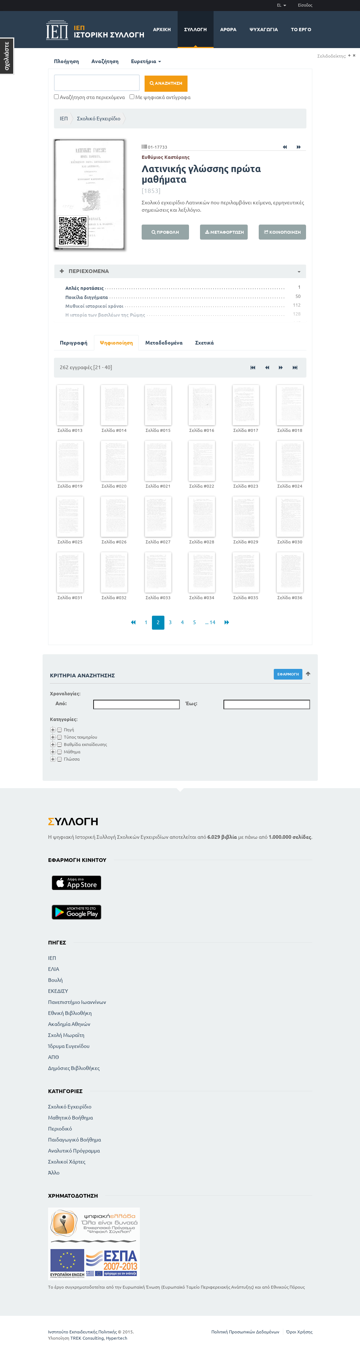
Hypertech (116, 1338)
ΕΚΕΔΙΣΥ (58, 991)
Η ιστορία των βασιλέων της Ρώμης (105, 314)
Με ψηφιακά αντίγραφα (160, 97)
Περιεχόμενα (88, 271)
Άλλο (53, 1173)
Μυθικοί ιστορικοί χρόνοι (94, 306)
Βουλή (55, 980)
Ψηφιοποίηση (116, 343)
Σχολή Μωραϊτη (66, 1035)
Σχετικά (204, 343)
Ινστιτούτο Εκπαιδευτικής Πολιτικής (82, 1331)
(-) (354, 55)
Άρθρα (228, 29)
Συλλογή (195, 29)
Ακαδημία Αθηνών (69, 1024)
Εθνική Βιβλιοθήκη (70, 1013)
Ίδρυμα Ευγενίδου (69, 1046)
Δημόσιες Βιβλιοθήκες (73, 1068)
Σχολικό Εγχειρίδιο (98, 118)
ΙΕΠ (64, 118)
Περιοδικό (60, 1129)
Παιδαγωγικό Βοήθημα (74, 1140)
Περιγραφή (73, 343)
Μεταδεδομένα (164, 343)
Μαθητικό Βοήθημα (70, 1118)
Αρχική (162, 29)
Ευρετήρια (146, 61)
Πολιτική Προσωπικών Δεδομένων (245, 1331)
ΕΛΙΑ (53, 969)
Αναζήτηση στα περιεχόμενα (89, 97)
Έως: (191, 703)
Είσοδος (305, 5)
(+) (349, 55)
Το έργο (301, 29)
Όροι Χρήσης (299, 1331)
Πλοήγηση (66, 61)
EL (281, 5)
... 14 (210, 622)
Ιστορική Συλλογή (109, 30)
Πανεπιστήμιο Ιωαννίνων (77, 1002)
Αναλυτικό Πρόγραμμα (74, 1151)
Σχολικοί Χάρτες (66, 1162)
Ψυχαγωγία (264, 29)
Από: (60, 703)
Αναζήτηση (105, 61)
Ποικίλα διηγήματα (86, 297)
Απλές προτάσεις (84, 288)
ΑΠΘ (53, 1057)
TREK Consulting (87, 1338)
